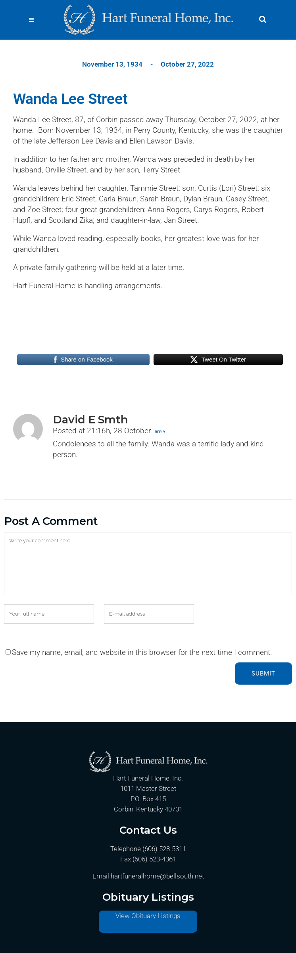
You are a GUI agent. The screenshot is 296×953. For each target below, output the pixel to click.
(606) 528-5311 (164, 849)
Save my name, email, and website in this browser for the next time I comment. (142, 652)
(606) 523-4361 (154, 859)
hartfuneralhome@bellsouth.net (157, 876)
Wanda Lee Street (70, 98)
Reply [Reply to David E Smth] (160, 432)
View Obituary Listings (148, 916)
